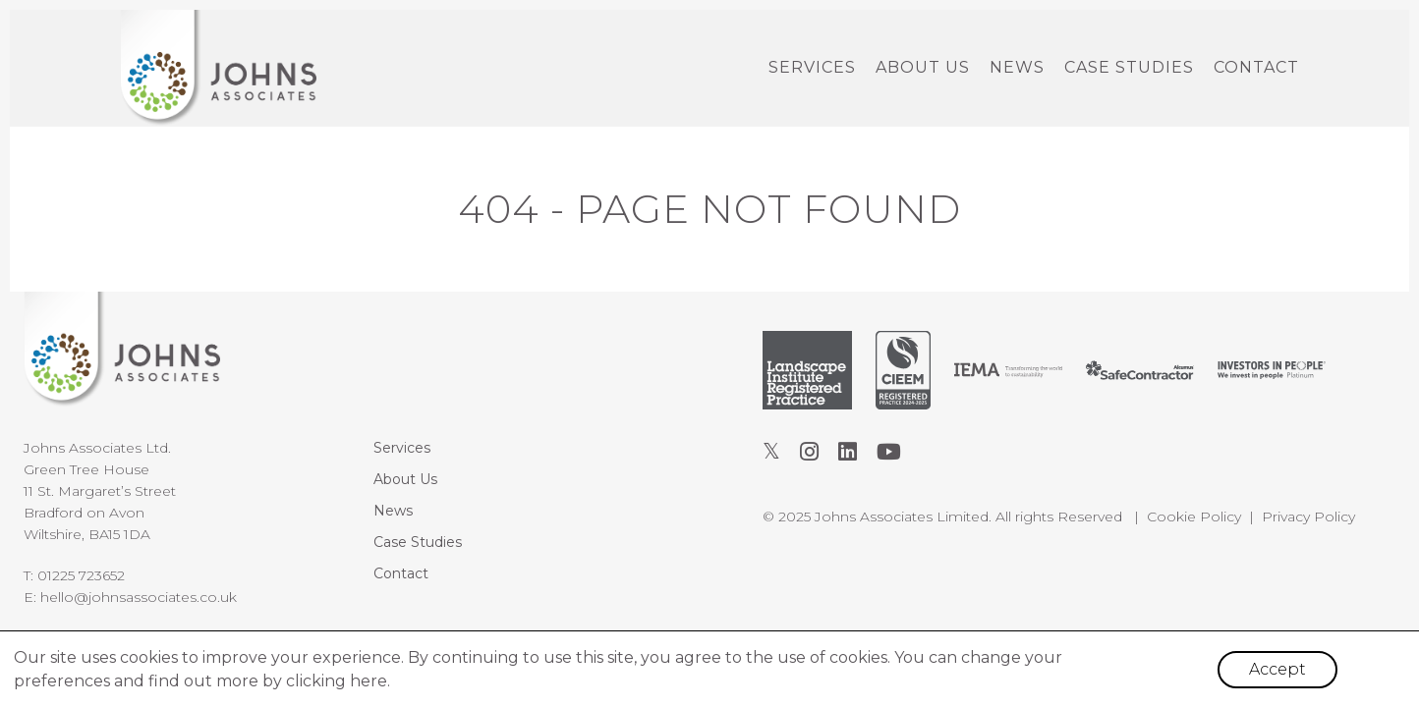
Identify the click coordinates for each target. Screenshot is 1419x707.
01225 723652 (81, 575)
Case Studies (1129, 67)
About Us (923, 67)
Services (812, 67)
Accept (1277, 669)
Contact (1256, 67)
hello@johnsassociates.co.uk (138, 597)
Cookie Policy (1194, 516)
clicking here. (338, 681)
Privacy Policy (1308, 516)
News (1017, 67)
